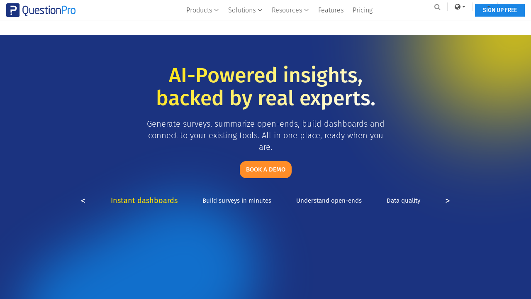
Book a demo (265, 169)
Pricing (362, 23)
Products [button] (201, 23)
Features (330, 23)
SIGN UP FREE (476, 23)
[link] (437, 6)
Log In (491, 7)
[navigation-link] (462, 6)
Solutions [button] (244, 23)
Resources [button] (289, 23)
